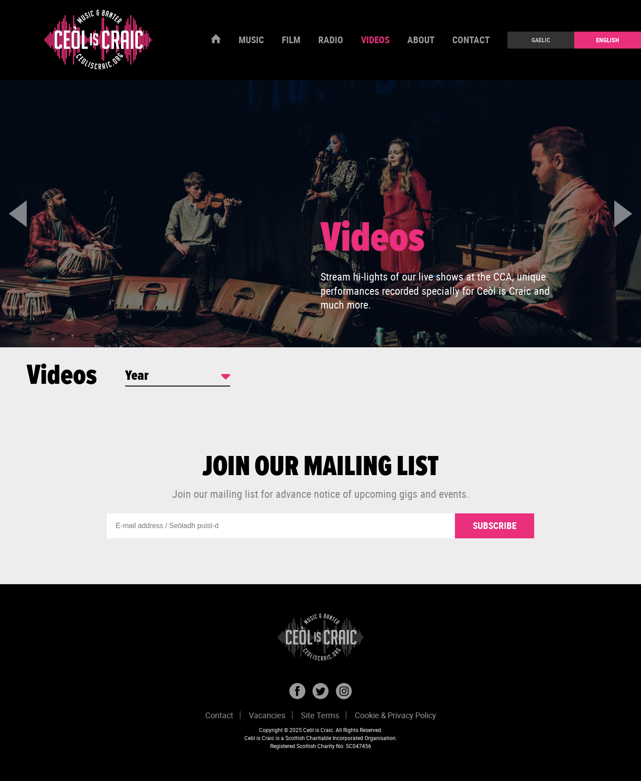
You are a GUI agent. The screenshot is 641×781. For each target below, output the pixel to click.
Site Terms (320, 715)
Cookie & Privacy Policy (395, 715)
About (420, 40)
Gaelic (540, 40)
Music (251, 40)
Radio (330, 40)
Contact (471, 40)
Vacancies (267, 715)
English (607, 40)
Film (291, 40)
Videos (375, 40)
